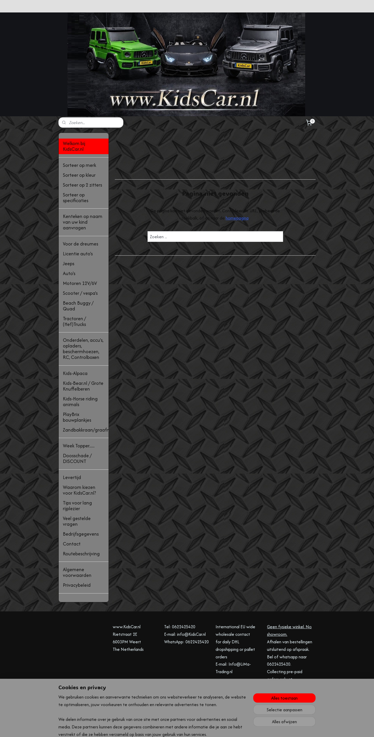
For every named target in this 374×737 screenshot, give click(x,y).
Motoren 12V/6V (80, 283)
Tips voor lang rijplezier (77, 505)
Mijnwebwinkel (231, 727)
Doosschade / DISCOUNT (77, 458)
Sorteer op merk (79, 165)
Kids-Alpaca (75, 373)
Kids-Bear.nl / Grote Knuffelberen (83, 386)
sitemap (167, 727)
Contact (72, 543)
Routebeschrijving (81, 553)
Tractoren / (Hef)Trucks (74, 321)
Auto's (69, 273)
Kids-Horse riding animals (80, 401)
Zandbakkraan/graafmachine (86, 429)
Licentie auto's (78, 253)
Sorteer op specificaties (75, 197)
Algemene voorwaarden (77, 572)
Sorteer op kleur (79, 175)
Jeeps (68, 263)
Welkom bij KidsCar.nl (74, 146)
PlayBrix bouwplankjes (77, 417)
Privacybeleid (77, 585)
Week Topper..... (79, 445)
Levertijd (72, 477)
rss (175, 727)
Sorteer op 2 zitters (82, 184)
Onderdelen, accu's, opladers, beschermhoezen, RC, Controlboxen (83, 349)
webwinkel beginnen (192, 727)
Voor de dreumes (80, 243)
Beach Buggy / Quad (78, 305)
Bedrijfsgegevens (81, 533)
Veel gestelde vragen (77, 521)
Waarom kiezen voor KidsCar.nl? (79, 490)
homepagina (236, 218)
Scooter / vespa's (80, 293)
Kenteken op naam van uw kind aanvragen (82, 222)
